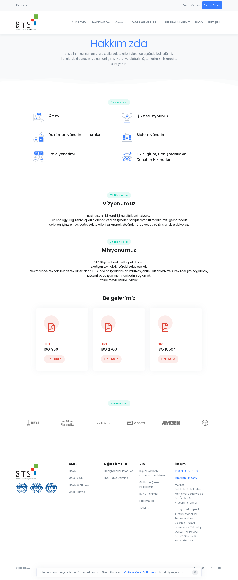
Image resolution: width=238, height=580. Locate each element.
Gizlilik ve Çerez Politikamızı (140, 572)
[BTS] (30, 22)
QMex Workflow (79, 485)
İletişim (144, 507)
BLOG (199, 22)
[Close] (195, 572)
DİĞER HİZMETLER (143, 22)
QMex (119, 22)
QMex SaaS (76, 478)
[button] (21, 5)
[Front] (37, 471)
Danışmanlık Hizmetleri (118, 471)
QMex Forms (77, 492)
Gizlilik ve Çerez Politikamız (149, 484)
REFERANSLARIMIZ (177, 22)
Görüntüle (54, 359)
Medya (195, 5)
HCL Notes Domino (116, 478)
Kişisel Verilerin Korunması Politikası (152, 473)
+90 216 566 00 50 (186, 471)
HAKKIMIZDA (101, 22)
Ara (185, 5)
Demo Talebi (212, 5)
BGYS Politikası (148, 494)
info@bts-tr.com (186, 478)
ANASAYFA (79, 22)
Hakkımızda (146, 501)
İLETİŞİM (214, 22)
